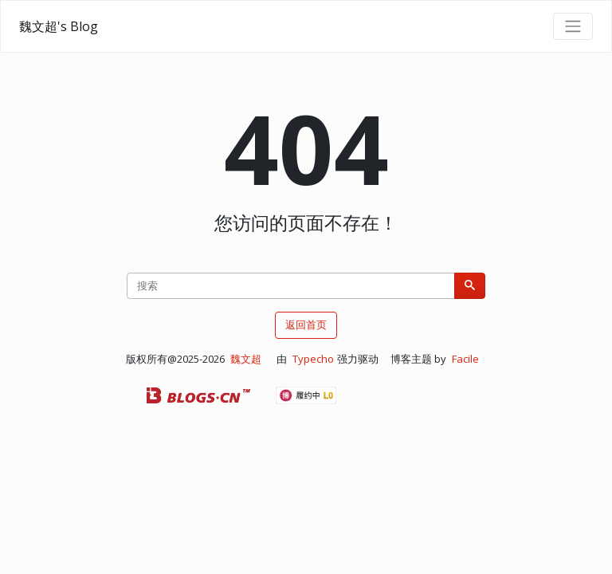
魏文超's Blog (58, 26)
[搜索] (469, 286)
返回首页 (306, 324)
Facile (465, 359)
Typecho (313, 359)
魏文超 (245, 359)
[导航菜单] (573, 26)
